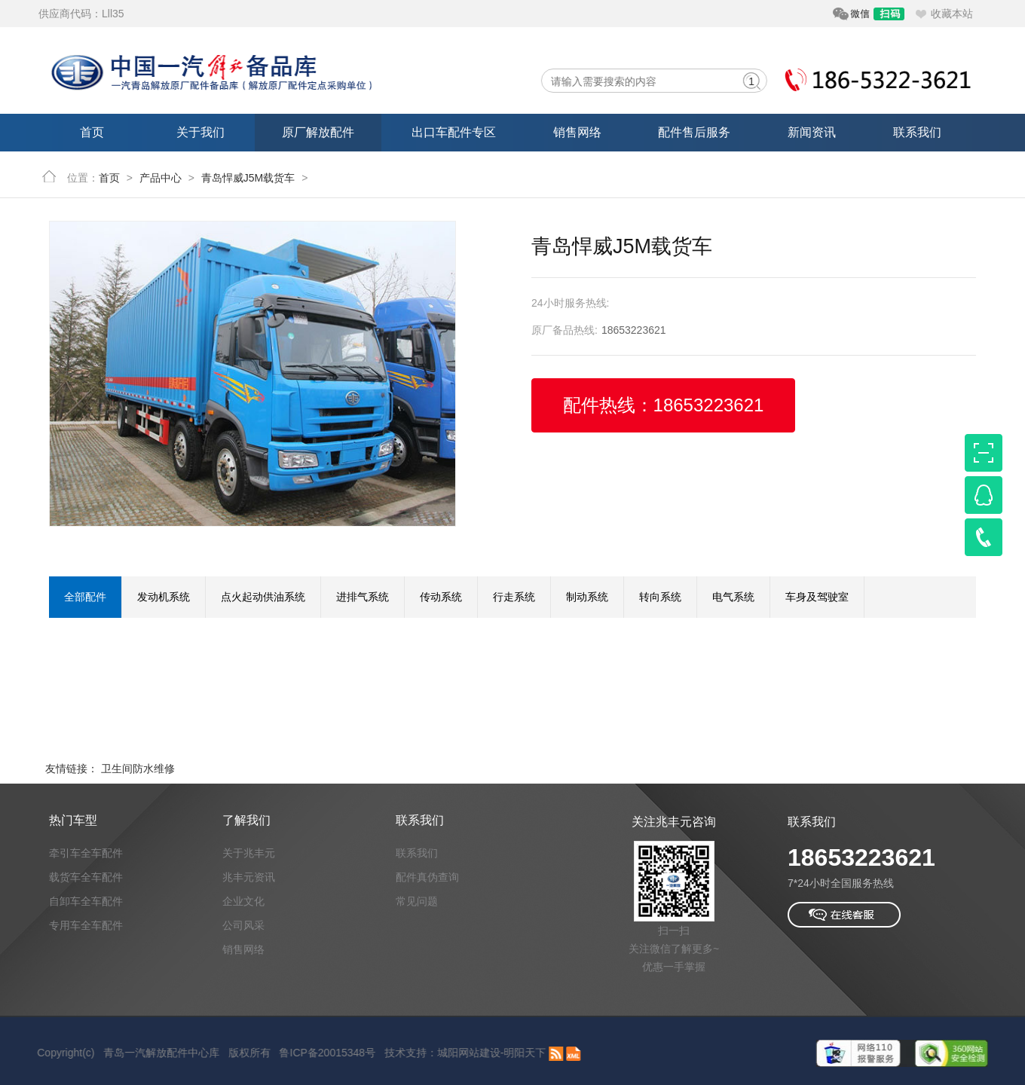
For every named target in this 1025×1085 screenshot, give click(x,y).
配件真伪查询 (427, 877)
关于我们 (200, 132)
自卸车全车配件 (86, 901)
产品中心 (160, 178)
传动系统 (441, 597)
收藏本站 (952, 14)
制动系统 (587, 597)
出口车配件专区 (454, 132)
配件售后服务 (694, 132)
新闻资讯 (812, 132)
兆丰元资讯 (248, 877)
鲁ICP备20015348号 (314, 1053)
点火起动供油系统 (263, 597)
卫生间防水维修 (138, 769)
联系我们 (917, 132)
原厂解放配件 (318, 132)
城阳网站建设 (455, 1053)
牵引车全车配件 (86, 853)
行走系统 (514, 597)
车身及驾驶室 (817, 597)
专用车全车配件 (86, 925)
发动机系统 (163, 597)
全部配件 (85, 597)
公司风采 (243, 925)
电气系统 (733, 597)
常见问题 (417, 901)
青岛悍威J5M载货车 (248, 178)
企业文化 (243, 901)
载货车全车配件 (86, 877)
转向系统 (660, 597)
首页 (92, 132)
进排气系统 (362, 597)
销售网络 (577, 132)
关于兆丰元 (248, 853)
